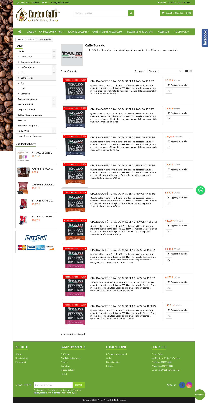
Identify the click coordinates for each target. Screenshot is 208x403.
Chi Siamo (65, 354)
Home (19, 46)
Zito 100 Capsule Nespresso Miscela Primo (43, 216)
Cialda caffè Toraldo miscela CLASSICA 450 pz (122, 278)
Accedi (171, 2)
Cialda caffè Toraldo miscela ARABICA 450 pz (122, 109)
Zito (22, 83)
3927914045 (33, 2)
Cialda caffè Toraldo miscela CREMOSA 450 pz (122, 193)
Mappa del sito (67, 369)
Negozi (64, 373)
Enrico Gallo (26, 56)
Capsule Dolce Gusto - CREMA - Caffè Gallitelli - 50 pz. (43, 184)
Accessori (163, 31)
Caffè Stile (25, 93)
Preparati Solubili (26, 109)
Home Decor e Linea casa (30, 136)
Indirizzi (109, 366)
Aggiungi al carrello (177, 85)
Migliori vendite (25, 144)
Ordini (109, 358)
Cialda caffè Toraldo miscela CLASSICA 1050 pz (123, 306)
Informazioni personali (116, 354)
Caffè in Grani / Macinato (107, 31)
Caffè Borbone (27, 67)
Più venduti (20, 362)
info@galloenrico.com (60, 2)
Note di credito (113, 362)
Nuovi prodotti (21, 358)
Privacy (64, 362)
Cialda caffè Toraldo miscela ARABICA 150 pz (122, 81)
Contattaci (65, 366)
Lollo (23, 72)
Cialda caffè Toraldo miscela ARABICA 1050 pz (122, 137)
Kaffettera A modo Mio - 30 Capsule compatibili (43, 168)
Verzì (23, 88)
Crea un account (184, 2)
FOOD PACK (181, 31)
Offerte (18, 354)
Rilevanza (165, 71)
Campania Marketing (30, 62)
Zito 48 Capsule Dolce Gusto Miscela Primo (43, 200)
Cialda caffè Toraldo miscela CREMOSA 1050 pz (123, 221)
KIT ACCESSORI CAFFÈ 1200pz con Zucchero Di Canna (43, 152)
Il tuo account (116, 347)
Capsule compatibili (50, 31)
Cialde (30, 31)
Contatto (159, 347)
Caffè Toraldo (27, 77)
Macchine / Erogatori (140, 31)
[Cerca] (104, 13)
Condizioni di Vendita (70, 358)
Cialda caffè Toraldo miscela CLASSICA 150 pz (122, 250)
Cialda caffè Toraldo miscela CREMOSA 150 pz (122, 165)
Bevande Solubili (77, 31)
